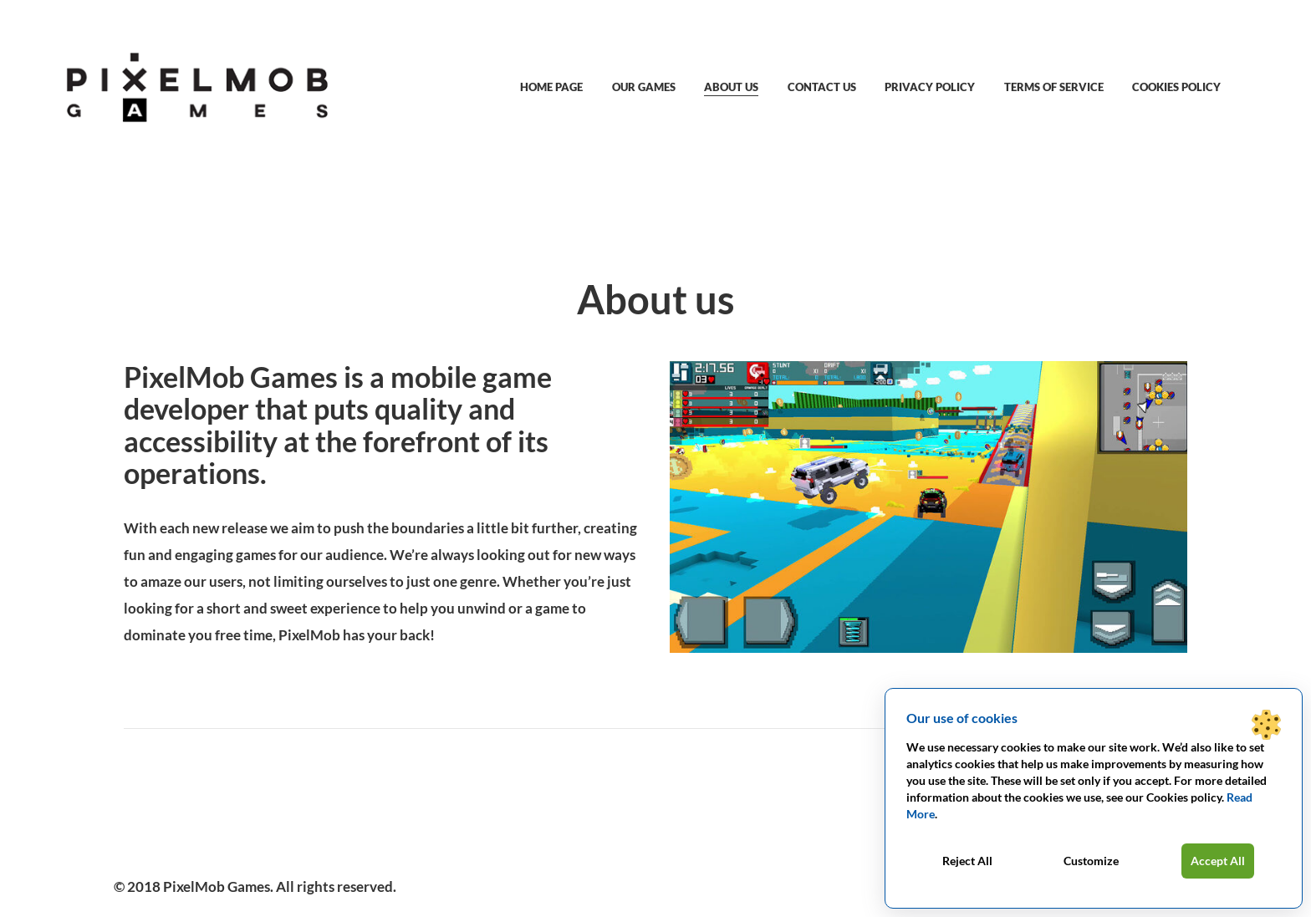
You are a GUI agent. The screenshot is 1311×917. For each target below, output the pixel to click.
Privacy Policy (930, 87)
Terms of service (1054, 87)
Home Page (551, 87)
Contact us (822, 87)
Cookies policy (1176, 87)
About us (731, 87)
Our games (644, 87)
